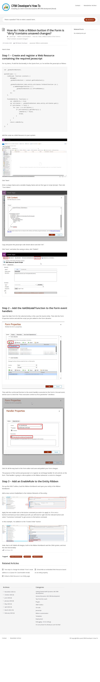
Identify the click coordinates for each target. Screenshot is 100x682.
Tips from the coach (41, 599)
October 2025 (8, 595)
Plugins (38, 602)
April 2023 (7, 607)
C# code (38, 607)
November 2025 (9, 592)
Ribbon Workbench (16, 556)
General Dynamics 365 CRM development (48, 596)
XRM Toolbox (39, 605)
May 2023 (7, 604)
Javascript (13, 36)
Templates (39, 616)
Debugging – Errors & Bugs (43, 622)
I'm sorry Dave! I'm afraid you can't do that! (48, 625)
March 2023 (8, 610)
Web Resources (38, 556)
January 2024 (8, 601)
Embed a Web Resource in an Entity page (17, 576)
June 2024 (7, 598)
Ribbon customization (24, 36)
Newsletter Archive (90, 5)
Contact (77, 5)
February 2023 (9, 613)
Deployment (39, 619)
